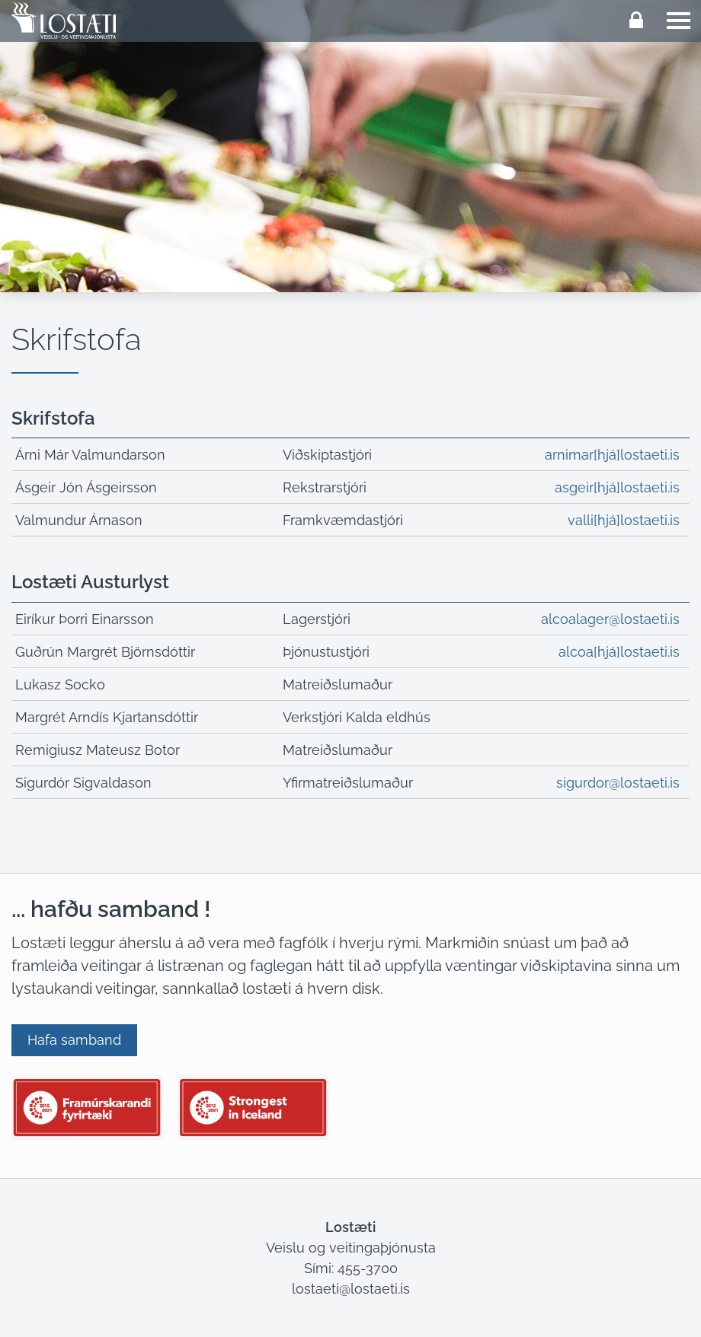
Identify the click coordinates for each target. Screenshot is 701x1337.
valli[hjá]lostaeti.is (624, 520)
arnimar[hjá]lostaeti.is (612, 455)
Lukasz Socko (60, 684)
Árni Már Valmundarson (90, 455)
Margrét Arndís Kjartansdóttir (106, 717)
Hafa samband (74, 1040)
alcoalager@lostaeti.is (610, 619)
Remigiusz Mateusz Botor (97, 750)
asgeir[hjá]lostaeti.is (617, 487)
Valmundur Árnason (78, 520)
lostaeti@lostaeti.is (351, 1289)
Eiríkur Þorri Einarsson (84, 619)
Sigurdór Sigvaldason (83, 783)
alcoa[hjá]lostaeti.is (619, 652)
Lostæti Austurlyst (90, 582)
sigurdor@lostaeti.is (618, 783)
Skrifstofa (53, 418)
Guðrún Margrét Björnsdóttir (105, 652)
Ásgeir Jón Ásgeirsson (86, 487)
